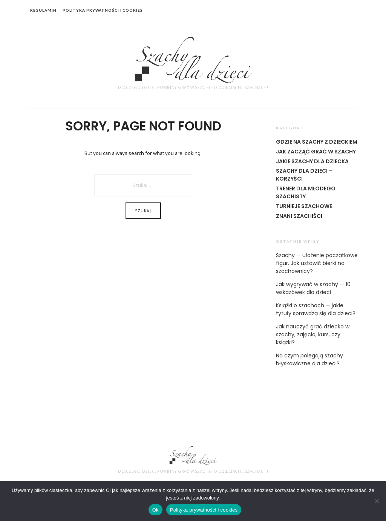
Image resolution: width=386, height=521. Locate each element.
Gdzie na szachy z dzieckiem (316, 142)
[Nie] (376, 501)
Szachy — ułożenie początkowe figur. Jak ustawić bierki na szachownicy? (317, 263)
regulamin (43, 10)
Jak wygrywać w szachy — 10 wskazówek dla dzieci (313, 288)
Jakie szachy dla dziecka (312, 161)
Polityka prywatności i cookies (203, 510)
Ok (155, 510)
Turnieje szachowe (304, 206)
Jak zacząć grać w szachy (316, 151)
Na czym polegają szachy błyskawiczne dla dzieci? (309, 359)
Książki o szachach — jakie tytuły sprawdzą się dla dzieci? (315, 309)
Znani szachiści (299, 216)
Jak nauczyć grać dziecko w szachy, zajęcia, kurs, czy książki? (312, 334)
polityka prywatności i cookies (103, 10)
